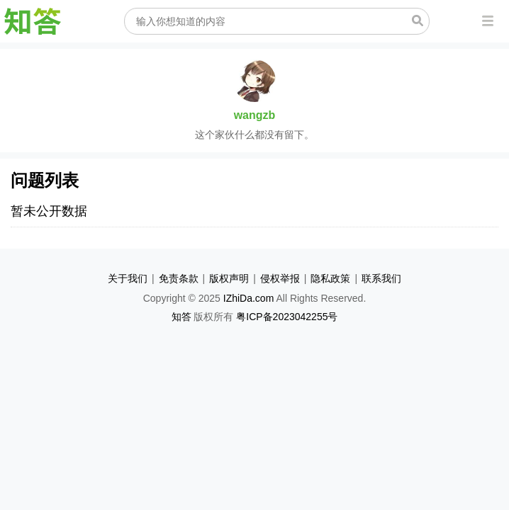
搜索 (417, 21)
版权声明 (229, 278)
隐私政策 (330, 278)
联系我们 (381, 278)
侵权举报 (280, 278)
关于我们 (127, 278)
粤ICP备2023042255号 (286, 316)
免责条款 (178, 278)
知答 (181, 316)
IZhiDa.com (248, 298)
